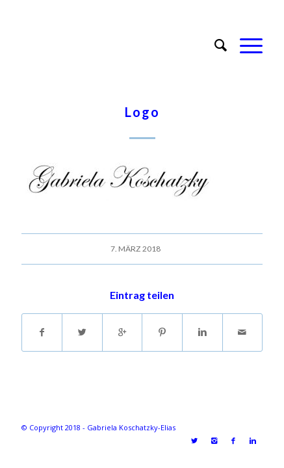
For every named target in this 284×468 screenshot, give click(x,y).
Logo (142, 112)
